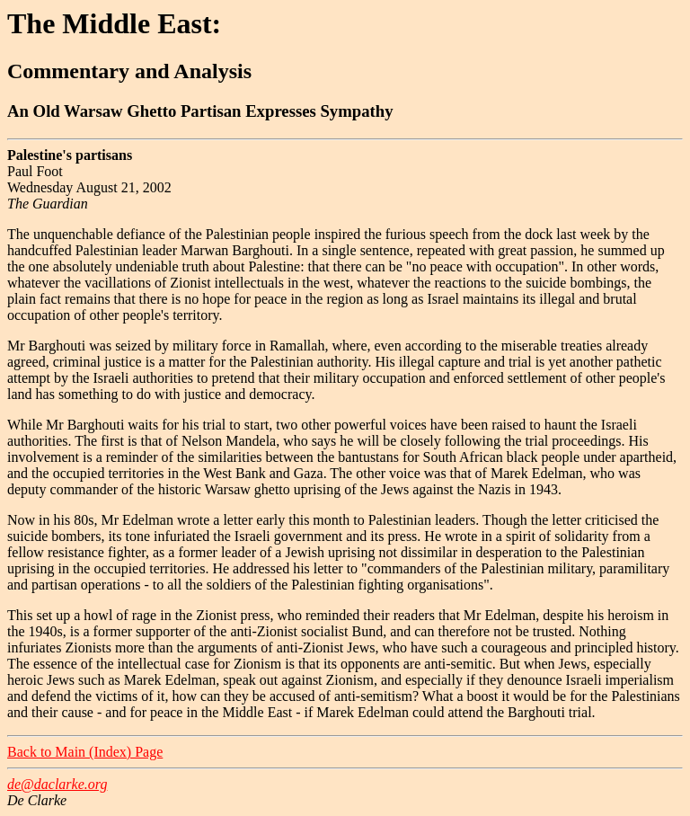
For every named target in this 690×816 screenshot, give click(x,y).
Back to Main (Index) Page (85, 751)
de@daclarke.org (57, 784)
